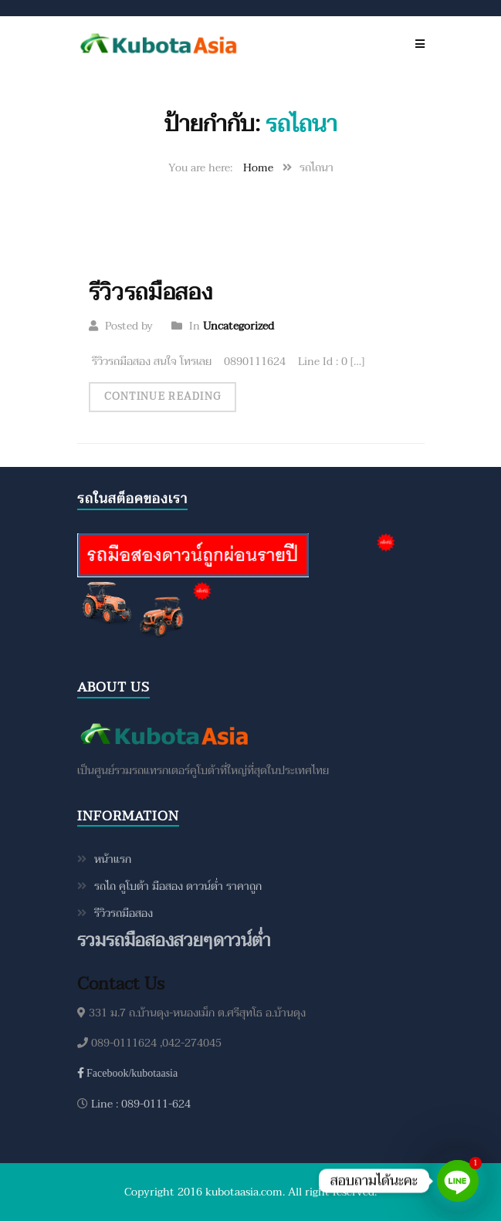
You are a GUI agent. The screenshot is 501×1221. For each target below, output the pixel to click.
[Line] (458, 1181)
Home (258, 168)
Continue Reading (163, 396)
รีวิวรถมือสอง (151, 292)
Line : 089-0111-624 (139, 1104)
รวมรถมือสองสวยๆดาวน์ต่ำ (173, 941)
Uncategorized (238, 326)
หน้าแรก (112, 859)
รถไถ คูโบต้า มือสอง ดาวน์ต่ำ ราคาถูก (178, 886)
